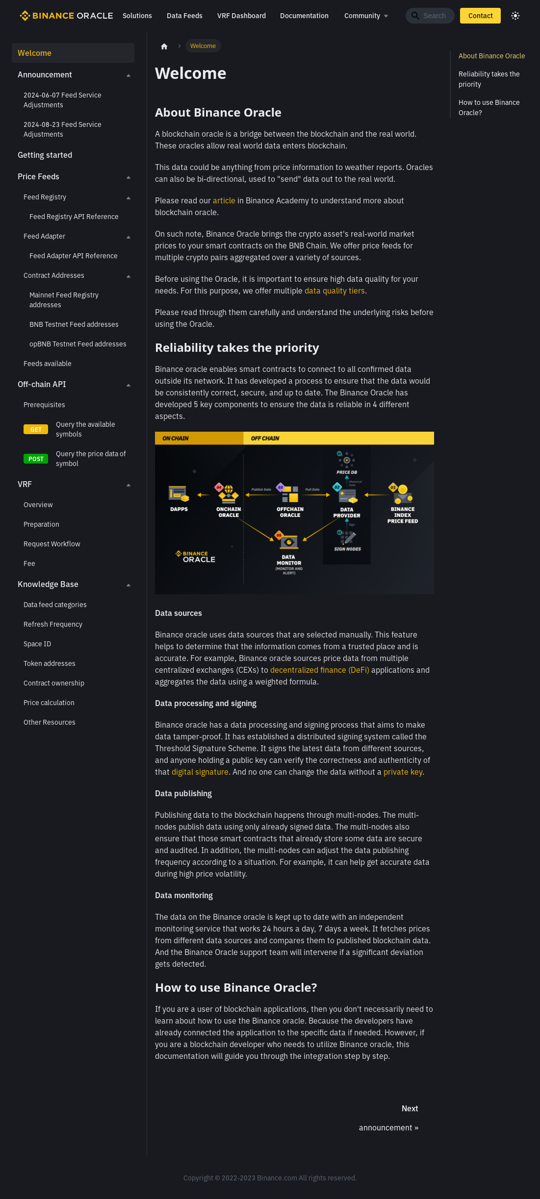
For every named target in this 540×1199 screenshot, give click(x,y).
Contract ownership (54, 683)
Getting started (45, 155)
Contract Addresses (54, 275)
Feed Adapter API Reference (73, 255)
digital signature (200, 772)
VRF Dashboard (240, 15)
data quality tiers (335, 290)
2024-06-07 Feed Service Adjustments (63, 100)
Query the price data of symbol (91, 458)
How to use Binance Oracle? (489, 107)
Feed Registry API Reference (74, 216)
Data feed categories (55, 604)
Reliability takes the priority (489, 79)
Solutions (137, 15)
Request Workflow (52, 543)
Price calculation (49, 702)
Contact (480, 15)
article (224, 200)
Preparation (41, 524)
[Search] (430, 16)
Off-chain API (42, 384)
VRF (25, 484)
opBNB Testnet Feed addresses (78, 344)
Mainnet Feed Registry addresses (64, 300)
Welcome (34, 53)
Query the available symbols (85, 429)
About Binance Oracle (492, 55)
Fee (29, 563)
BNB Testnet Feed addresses (74, 324)
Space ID (37, 643)
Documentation (304, 15)
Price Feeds (38, 176)
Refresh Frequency (53, 624)
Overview (38, 504)
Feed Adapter (44, 236)
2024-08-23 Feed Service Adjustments (63, 129)
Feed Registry (45, 197)
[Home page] (164, 46)
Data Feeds (184, 15)
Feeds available (48, 363)
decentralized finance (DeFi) (319, 670)
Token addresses (50, 663)
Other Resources (50, 722)
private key (403, 772)
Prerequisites (44, 404)
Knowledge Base (48, 584)
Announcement (45, 74)
